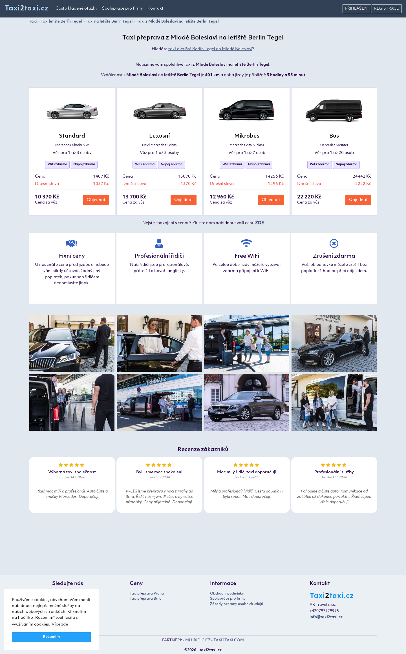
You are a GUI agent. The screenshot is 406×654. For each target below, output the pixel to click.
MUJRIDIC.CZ (198, 640)
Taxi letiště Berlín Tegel (61, 21)
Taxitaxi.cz (27, 8)
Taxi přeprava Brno (146, 598)
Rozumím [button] (51, 637)
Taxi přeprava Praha (147, 593)
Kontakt (155, 8)
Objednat (96, 200)
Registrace (386, 8)
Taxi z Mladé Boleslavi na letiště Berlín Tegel (178, 21)
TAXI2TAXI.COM (228, 640)
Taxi (33, 21)
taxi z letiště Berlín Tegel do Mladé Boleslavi (210, 49)
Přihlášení (357, 8)
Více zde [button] (60, 624)
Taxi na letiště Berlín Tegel (109, 21)
